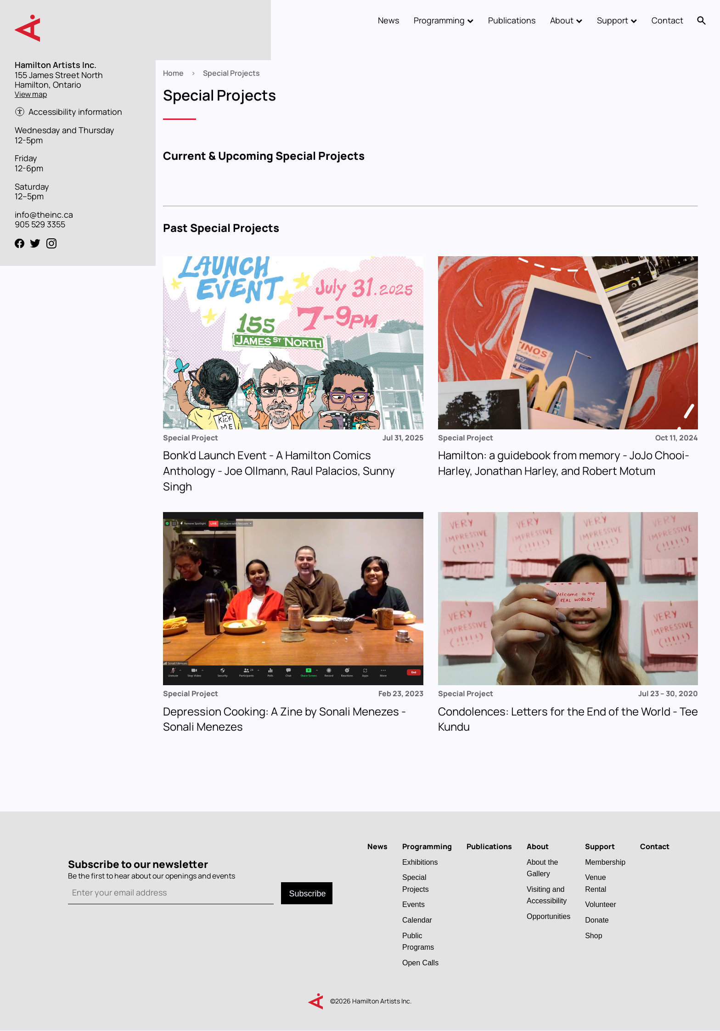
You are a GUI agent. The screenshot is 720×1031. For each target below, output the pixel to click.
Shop (593, 935)
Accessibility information (75, 112)
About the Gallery (542, 868)
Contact (667, 20)
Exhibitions (420, 862)
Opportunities (548, 916)
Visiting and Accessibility (547, 895)
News (388, 20)
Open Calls (420, 963)
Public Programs (418, 941)
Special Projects (415, 883)
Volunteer (600, 904)
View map (31, 94)
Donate (597, 920)
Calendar (417, 920)
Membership (605, 862)
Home (173, 73)
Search (701, 20)
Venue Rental (595, 883)
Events (413, 904)
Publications (511, 20)
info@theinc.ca (44, 214)
